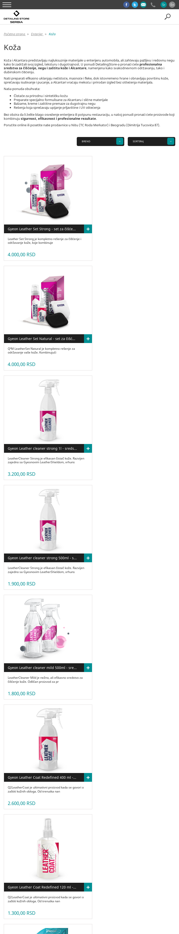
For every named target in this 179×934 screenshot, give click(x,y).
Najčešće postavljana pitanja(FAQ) (66, 874)
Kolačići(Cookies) (71, 878)
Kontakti (112, 874)
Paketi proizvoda (140, 889)
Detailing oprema (75, 889)
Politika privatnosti (158, 874)
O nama (13, 874)
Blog (97, 874)
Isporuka (95, 878)
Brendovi (99, 889)
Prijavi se (113, 878)
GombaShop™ (97, 914)
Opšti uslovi (132, 874)
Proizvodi (31, 874)
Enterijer (52, 889)
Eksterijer (34, 889)
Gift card (117, 889)
